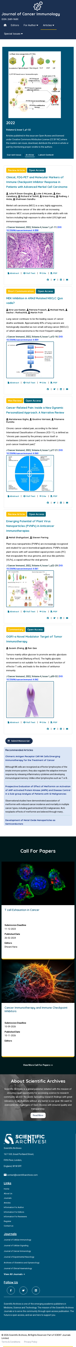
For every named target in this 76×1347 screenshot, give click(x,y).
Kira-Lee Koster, (16, 309)
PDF (54, 273)
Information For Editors (14, 1212)
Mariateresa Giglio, (18, 419)
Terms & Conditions (11, 1342)
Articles (48, 25)
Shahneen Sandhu (24, 199)
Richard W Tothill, (29, 196)
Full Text (29, 273)
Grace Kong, (48, 196)
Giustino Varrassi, (41, 419)
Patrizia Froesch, (37, 309)
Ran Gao (31, 648)
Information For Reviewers (15, 1216)
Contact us (8, 1226)
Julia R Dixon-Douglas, (20, 193)
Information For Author (14, 1207)
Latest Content (46, 155)
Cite (43, 273)
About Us (8, 1193)
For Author (31, 25)
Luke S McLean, (43, 193)
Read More (38, 1115)
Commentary (15, 629)
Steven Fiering (39, 537)
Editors (15, 25)
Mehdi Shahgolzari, (18, 537)
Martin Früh (35, 312)
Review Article (16, 170)
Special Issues (13, 33)
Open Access (36, 170)
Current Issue (14, 155)
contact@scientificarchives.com (22, 1175)
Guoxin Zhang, (15, 648)
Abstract (13, 273)
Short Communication (21, 291)
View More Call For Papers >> (38, 1065)
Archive (30, 155)
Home (6, 1189)
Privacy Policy (30, 1342)
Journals (7, 1198)
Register (7, 1221)
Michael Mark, (56, 309)
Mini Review (15, 400)
